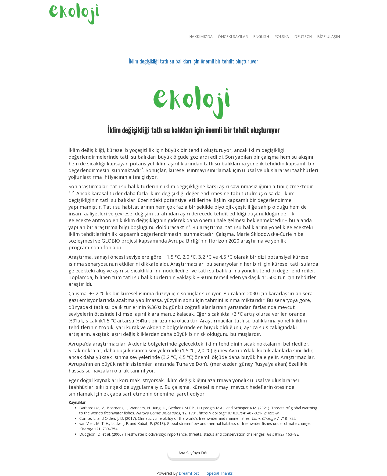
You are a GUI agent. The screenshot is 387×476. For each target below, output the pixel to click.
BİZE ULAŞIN (328, 36)
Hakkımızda (201, 36)
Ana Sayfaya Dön (193, 452)
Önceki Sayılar (233, 36)
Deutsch (303, 36)
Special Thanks (220, 473)
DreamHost (189, 473)
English (261, 36)
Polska (281, 36)
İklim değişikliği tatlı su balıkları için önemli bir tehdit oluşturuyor (193, 61)
